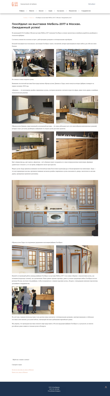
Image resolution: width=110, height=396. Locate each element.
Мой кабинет (91, 4)
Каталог (41, 10)
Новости (31, 10)
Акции (50, 10)
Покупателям (73, 10)
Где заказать (60, 10)
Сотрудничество (86, 10)
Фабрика (21, 10)
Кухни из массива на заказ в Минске (23, 370)
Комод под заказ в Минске (20, 372)
